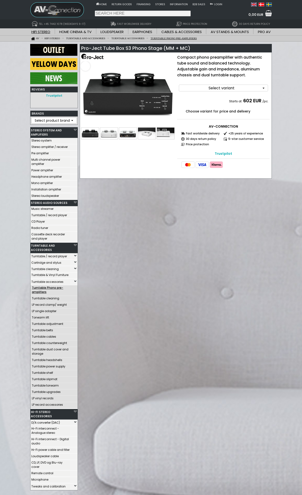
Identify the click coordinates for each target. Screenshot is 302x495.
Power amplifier (42, 170)
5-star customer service (246, 139)
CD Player (38, 222)
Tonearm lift (40, 317)
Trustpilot (54, 95)
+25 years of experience (245, 133)
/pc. (265, 101)
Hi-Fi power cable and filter (50, 450)
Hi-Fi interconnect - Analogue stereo (45, 430)
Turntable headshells (47, 360)
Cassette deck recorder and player (48, 236)
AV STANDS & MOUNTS (230, 31)
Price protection (197, 144)
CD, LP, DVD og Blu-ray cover (47, 465)
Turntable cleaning (45, 269)
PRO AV (264, 31)
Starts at (235, 101)
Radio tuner (39, 228)
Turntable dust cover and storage (50, 351)
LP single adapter (44, 311)
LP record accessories (47, 405)
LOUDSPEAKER (112, 31)
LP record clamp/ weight (49, 305)
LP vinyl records (43, 398)
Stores (160, 4)
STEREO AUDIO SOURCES (49, 203)
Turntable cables (44, 337)
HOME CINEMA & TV (75, 31)
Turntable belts (42, 330)
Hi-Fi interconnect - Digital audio (50, 441)
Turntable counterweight (49, 343)
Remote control (42, 473)
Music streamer (42, 209)
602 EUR (252, 100)
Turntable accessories (47, 282)
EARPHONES (142, 31)
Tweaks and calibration (48, 486)
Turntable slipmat (44, 379)
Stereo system (41, 140)
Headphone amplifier (46, 177)
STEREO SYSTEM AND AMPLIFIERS (46, 132)
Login (218, 4)
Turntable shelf (42, 373)
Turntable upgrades (46, 392)
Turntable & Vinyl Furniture (49, 275)
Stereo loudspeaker (45, 196)
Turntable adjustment (47, 324)
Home (103, 4)
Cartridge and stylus (46, 263)
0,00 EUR (255, 14)
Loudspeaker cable (45, 456)
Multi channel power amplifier (45, 162)
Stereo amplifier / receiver (49, 147)
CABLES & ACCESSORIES (181, 31)
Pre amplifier (40, 153)
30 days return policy (201, 139)
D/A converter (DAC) (45, 423)
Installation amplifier (46, 189)
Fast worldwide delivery (203, 133)
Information (179, 4)
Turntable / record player (49, 215)
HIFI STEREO (40, 31)
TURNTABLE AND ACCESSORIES (43, 248)
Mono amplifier (42, 183)
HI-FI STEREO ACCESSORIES (41, 414)
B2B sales (199, 4)
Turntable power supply (48, 366)
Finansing (144, 4)
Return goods (122, 4)
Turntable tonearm (45, 385)
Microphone (39, 480)
